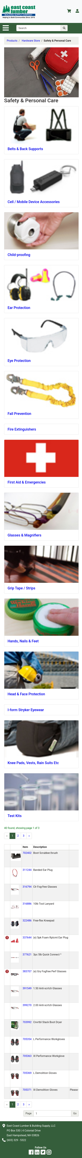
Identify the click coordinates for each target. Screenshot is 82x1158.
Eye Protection (19, 361)
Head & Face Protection (26, 694)
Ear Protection (19, 308)
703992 (27, 1022)
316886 (27, 903)
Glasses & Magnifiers (24, 535)
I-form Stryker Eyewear (26, 710)
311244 (27, 869)
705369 (27, 1073)
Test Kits (15, 816)
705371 (27, 1089)
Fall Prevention (19, 414)
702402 (27, 852)
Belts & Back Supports (25, 149)
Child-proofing (19, 255)
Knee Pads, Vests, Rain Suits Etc (33, 763)
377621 (27, 954)
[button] (16, 855)
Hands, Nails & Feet (23, 641)
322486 (27, 920)
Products (12, 40)
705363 (27, 1056)
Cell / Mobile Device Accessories (34, 202)
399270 (27, 1005)
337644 (27, 937)
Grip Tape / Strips (21, 588)
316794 (27, 886)
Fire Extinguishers (22, 429)
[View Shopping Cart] (69, 11)
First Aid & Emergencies (27, 482)
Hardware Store (31, 40)
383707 (27, 971)
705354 (27, 1039)
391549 (27, 988)
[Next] (29, 836)
